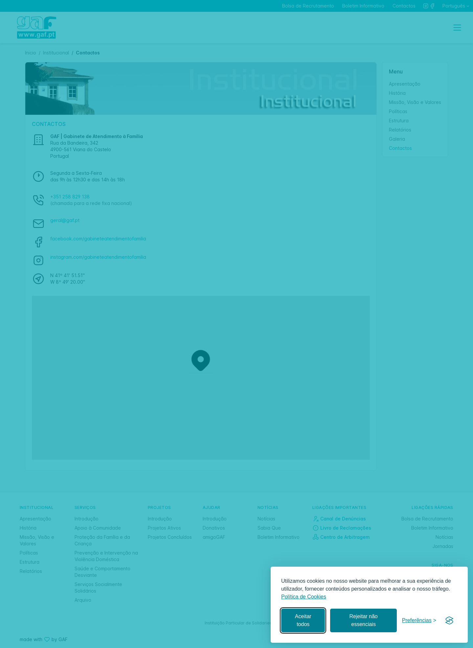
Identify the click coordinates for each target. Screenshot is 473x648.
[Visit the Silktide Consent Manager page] (449, 620)
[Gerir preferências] (419, 620)
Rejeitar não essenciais (363, 620)
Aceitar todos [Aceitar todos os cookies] (303, 620)
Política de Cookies (303, 596)
